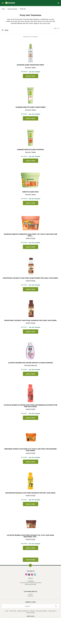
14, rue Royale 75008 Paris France (30, 582)
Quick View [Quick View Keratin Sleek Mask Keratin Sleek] (30, 203)
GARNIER (30, 581)
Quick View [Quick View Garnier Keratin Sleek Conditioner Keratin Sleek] (30, 118)
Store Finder (13, 611)
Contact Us (30, 596)
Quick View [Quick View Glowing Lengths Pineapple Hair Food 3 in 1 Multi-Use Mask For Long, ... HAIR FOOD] (30, 247)
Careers (30, 594)
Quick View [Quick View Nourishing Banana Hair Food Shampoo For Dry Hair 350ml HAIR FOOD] (30, 504)
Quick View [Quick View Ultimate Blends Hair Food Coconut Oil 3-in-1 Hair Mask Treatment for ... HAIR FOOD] (30, 548)
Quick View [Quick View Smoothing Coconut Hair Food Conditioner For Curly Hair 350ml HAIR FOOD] (30, 289)
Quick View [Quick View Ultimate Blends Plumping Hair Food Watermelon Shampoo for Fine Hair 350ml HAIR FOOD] (30, 418)
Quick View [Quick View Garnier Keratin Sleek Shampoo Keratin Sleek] (30, 161)
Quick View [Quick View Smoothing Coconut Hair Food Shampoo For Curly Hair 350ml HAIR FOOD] (30, 331)
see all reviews (34, 71)
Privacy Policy (52, 611)
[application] (30, 606)
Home (6, 611)
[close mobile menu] (3, 3)
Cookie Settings (30, 612)
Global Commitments (23, 611)
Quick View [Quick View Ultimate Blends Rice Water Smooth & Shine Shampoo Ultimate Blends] (30, 374)
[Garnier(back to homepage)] (9, 3)
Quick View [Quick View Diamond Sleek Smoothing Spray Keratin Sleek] (30, 76)
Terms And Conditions (41, 611)
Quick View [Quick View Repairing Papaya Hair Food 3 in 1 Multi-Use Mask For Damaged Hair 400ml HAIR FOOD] (30, 462)
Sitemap (32, 611)
